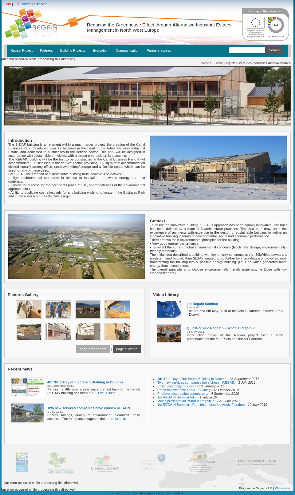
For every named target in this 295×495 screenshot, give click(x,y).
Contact (25, 4)
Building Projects (72, 50)
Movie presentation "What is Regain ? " (187, 401)
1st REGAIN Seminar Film (177, 397)
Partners (46, 50)
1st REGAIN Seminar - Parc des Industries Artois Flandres (201, 404)
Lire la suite (106, 393)
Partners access (159, 50)
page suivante (127, 349)
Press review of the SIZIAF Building (184, 390)
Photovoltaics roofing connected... (183, 393)
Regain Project (21, 50)
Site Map (40, 4)
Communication (127, 50)
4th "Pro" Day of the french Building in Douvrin (85, 382)
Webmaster (282, 488)
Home (205, 63)
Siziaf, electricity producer (177, 386)
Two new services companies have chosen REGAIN (88, 408)
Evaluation (100, 50)
